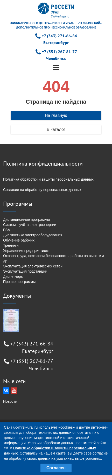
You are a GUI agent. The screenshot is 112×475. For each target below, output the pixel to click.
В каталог (56, 129)
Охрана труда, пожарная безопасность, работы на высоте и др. (53, 258)
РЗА (6, 230)
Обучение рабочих (18, 240)
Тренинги (11, 245)
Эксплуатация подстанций (25, 271)
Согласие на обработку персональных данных (42, 190)
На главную (56, 115)
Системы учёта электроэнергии (29, 225)
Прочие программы (19, 282)
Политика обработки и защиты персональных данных (48, 179)
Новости (10, 401)
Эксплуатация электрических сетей (32, 266)
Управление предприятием (25, 251)
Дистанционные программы (26, 219)
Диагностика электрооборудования (32, 235)
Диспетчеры (13, 276)
